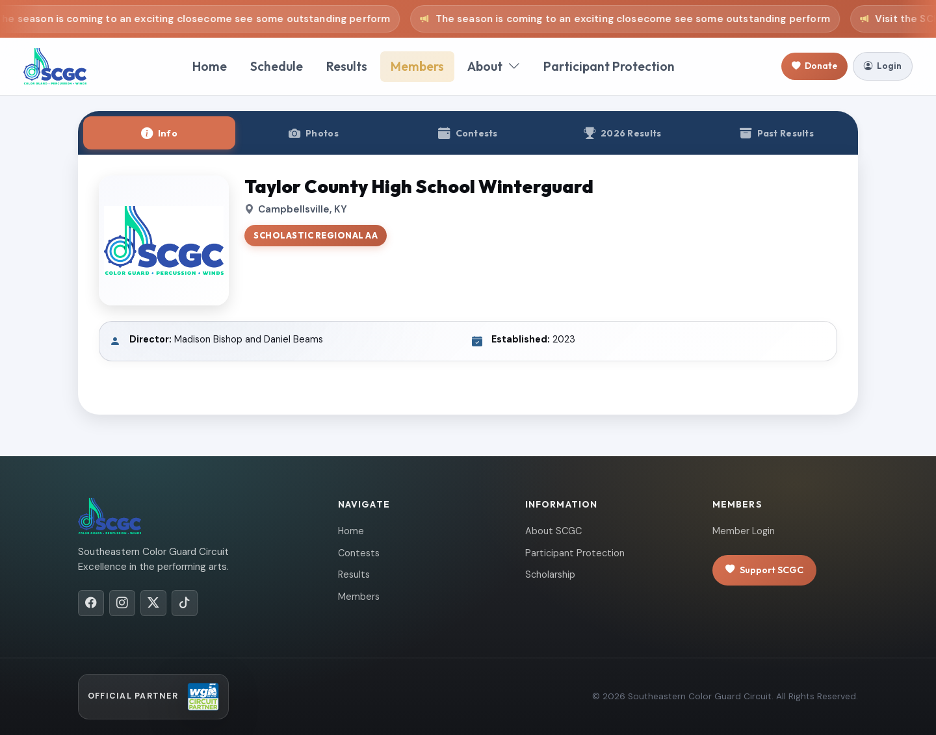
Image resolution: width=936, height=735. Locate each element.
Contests (359, 553)
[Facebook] (91, 603)
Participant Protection (609, 66)
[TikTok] (185, 603)
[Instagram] (122, 603)
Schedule (276, 66)
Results (346, 66)
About (493, 67)
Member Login (743, 531)
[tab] (159, 132)
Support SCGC (764, 570)
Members (417, 66)
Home (209, 66)
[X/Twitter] (153, 603)
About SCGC (553, 531)
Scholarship (550, 574)
